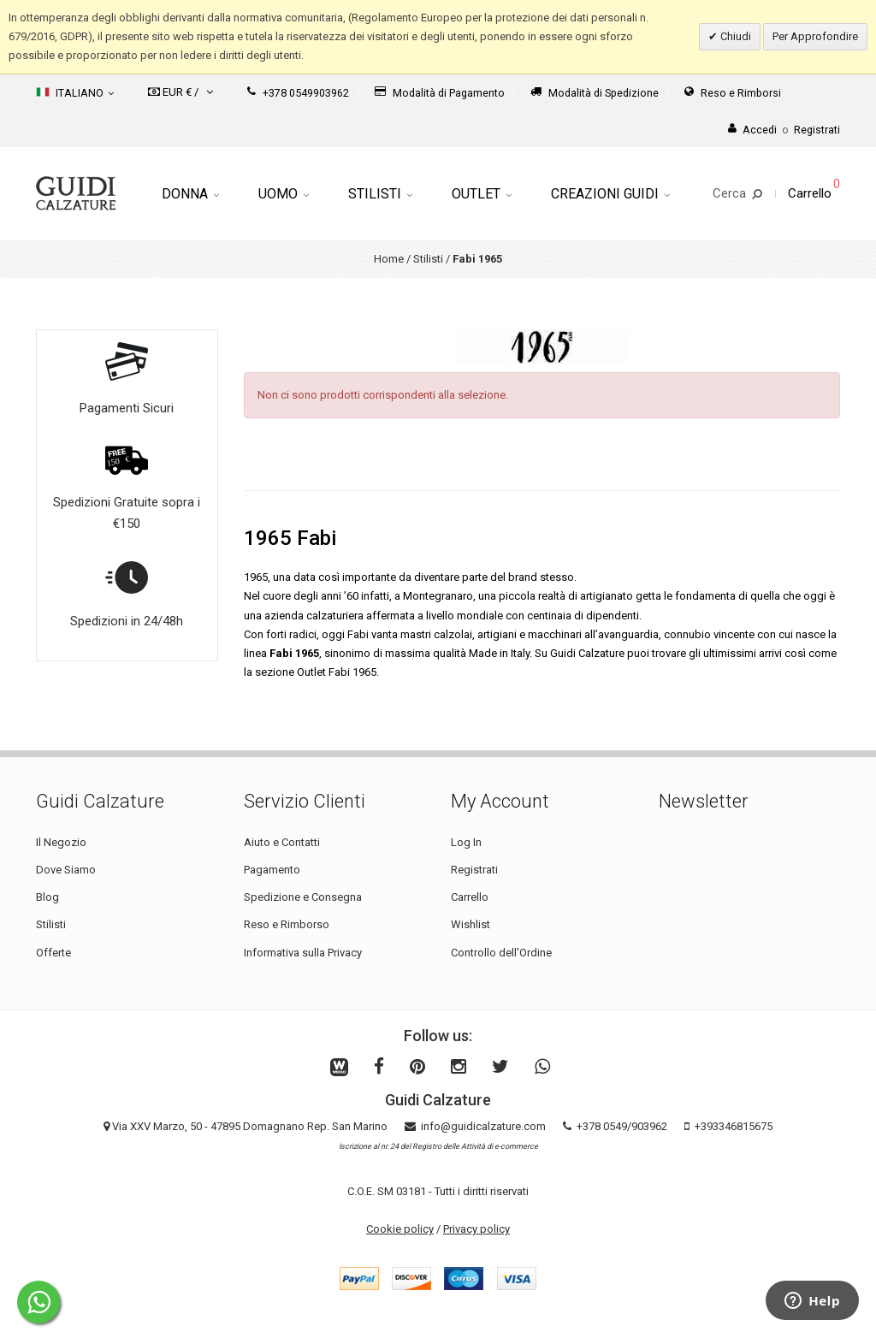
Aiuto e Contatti (282, 842)
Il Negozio (61, 842)
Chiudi (734, 36)
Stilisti (380, 194)
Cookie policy (400, 1228)
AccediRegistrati (784, 129)
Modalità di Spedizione (594, 92)
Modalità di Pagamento (440, 92)
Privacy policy (476, 1228)
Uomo (283, 194)
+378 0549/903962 (622, 1126)
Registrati (474, 869)
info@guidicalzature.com (483, 1126)
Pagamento (272, 869)
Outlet (482, 194)
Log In (466, 842)
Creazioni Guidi (610, 194)
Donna (190, 194)
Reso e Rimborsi (732, 92)
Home (389, 258)
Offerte (53, 952)
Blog (47, 897)
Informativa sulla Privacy (303, 952)
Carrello (469, 897)
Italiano (75, 92)
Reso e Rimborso (286, 924)
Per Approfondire (815, 36)
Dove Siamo (66, 869)
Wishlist (470, 924)
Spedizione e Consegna (303, 897)
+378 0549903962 (298, 92)
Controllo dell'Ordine (501, 952)
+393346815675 (733, 1126)
